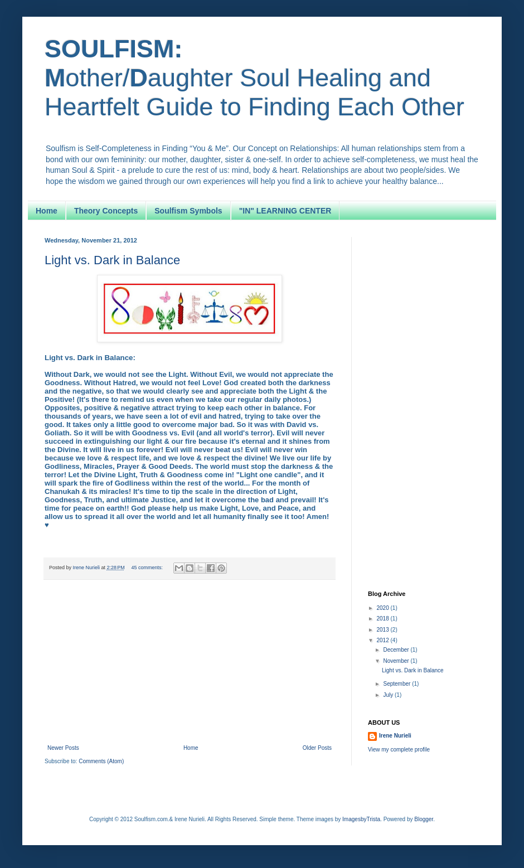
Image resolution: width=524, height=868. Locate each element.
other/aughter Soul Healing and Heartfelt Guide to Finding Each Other (254, 78)
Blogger (423, 819)
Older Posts (317, 748)
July (389, 695)
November (396, 661)
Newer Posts (63, 748)
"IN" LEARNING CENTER (285, 210)
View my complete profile (399, 749)
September (397, 684)
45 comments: (147, 567)
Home (46, 210)
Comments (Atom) (101, 761)
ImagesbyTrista (361, 819)
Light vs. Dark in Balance (112, 260)
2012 (383, 640)
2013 (383, 630)
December (396, 650)
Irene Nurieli (395, 736)
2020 (383, 608)
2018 (383, 618)
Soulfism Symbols (188, 210)
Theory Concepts (106, 210)
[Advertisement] (189, 663)
